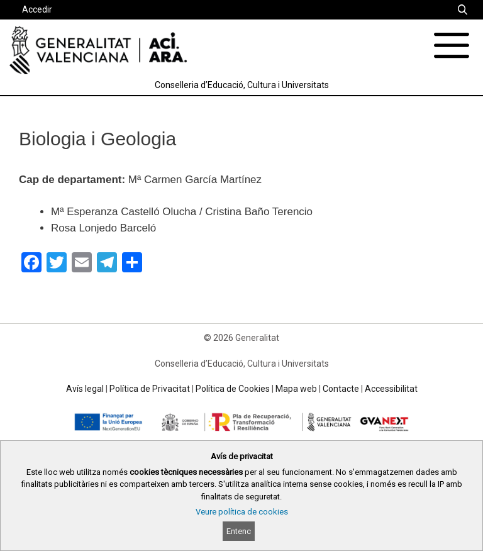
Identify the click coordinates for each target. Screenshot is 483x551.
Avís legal (85, 389)
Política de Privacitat (149, 389)
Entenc (238, 531)
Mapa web (296, 389)
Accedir (37, 9)
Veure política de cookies (242, 511)
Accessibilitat (391, 389)
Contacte (341, 389)
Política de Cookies (233, 389)
